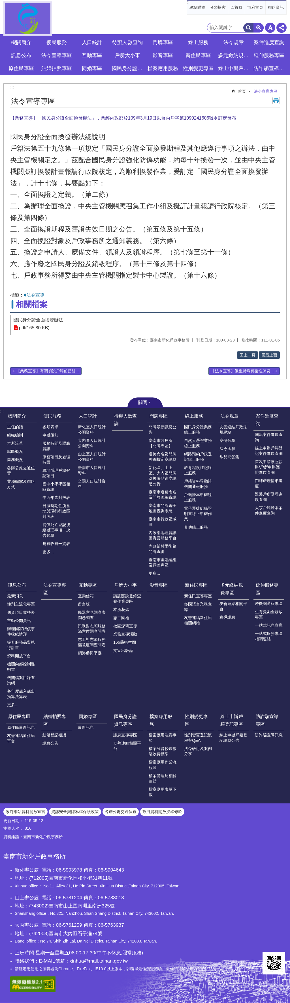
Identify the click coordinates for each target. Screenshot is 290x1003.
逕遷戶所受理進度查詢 (269, 497)
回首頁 (236, 7)
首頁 (242, 91)
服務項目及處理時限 (56, 459)
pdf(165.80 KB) (34, 327)
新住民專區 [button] (198, 55)
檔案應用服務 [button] (163, 68)
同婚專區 (88, 716)
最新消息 (15, 596)
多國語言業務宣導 (198, 607)
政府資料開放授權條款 (162, 811)
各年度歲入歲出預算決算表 (21, 694)
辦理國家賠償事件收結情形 (21, 631)
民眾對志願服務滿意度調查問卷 (92, 629)
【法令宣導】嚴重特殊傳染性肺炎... (242, 371)
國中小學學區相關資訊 (56, 487)
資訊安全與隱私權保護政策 (75, 811)
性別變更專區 (196, 720)
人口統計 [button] (92, 42)
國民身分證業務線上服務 (198, 430)
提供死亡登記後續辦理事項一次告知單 (56, 530)
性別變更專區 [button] (198, 68)
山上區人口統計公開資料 (92, 457)
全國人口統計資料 (92, 484)
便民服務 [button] (56, 42)
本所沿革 (15, 443)
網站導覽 (197, 7)
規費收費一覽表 (56, 543)
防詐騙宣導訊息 (269, 735)
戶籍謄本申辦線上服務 (198, 497)
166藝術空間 (124, 642)
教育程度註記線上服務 (198, 470)
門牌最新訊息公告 (162, 430)
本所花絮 (121, 609)
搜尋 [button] (248, 28)
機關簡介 (17, 416)
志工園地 (121, 617)
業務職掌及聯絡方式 (21, 484)
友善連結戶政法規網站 (233, 430)
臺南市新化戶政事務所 (27, 18)
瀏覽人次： (13, 828)
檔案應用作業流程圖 (162, 765)
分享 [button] (281, 28)
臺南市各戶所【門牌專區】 (160, 443)
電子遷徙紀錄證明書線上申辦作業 (198, 513)
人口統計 (88, 416)
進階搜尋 (258, 28)
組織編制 (15, 435)
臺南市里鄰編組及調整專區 (162, 562)
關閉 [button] (142, 402)
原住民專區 (19, 716)
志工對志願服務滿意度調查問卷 (92, 642)
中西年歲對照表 (56, 497)
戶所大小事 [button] (127, 55)
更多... (48, 552)
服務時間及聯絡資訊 (56, 446)
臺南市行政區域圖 (162, 522)
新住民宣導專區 (198, 596)
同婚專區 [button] (92, 68)
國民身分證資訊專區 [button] (128, 68)
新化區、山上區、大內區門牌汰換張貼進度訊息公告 (162, 475)
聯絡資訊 (276, 7)
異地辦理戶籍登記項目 (56, 473)
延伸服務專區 (267, 589)
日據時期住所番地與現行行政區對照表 (56, 511)
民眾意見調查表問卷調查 (92, 615)
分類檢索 (218, 7)
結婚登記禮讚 (54, 735)
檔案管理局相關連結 (162, 778)
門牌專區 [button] (163, 42)
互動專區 (88, 585)
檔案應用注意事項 (162, 738)
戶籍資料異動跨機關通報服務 (198, 484)
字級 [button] (270, 28)
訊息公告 (50, 743)
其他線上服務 (196, 527)
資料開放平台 (19, 656)
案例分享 (227, 440)
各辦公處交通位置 (21, 470)
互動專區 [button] (92, 55)
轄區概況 (15, 451)
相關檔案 (32, 304)
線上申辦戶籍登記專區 (231, 720)
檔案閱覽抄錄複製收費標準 (162, 751)
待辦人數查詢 (127, 42)
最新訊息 (86, 727)
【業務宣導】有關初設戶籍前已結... (47, 371)
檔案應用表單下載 (162, 792)
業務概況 (15, 459)
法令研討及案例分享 (198, 751)
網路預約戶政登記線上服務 (198, 457)
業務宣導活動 (125, 634)
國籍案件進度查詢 (269, 437)
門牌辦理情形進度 (269, 483)
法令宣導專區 (56, 55)
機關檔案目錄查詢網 (21, 680)
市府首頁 (255, 7)
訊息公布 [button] (21, 55)
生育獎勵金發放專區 (269, 614)
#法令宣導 (34, 295)
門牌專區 (159, 416)
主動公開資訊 (19, 620)
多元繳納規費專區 (231, 589)
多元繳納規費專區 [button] (234, 55)
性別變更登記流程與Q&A (198, 738)
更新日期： (13, 820)
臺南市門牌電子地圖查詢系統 (162, 508)
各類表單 (50, 427)
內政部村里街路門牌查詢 (162, 549)
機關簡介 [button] (21, 42)
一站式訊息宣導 (269, 625)
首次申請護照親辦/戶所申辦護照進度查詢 (269, 467)
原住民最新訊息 (21, 727)
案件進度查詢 (267, 420)
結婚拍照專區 (54, 720)
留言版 (84, 604)
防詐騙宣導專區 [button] (269, 68)
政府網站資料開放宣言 (25, 811)
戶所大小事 (125, 585)
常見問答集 (229, 457)
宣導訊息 (227, 617)
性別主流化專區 (21, 604)
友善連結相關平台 (233, 606)
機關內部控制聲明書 (21, 667)
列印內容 (276, 100)
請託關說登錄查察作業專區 (127, 599)
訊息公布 (17, 585)
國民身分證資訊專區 (125, 720)
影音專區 (163, 55)
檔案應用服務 (161, 720)
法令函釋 (227, 448)
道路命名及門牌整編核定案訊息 (162, 457)
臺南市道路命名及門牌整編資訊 (162, 495)
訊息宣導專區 (125, 735)
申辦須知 (50, 435)
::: (189, 2)
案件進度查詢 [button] (269, 42)
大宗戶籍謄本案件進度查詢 (269, 510)
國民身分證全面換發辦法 (38, 319)
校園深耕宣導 (125, 626)
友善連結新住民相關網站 (198, 620)
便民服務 (52, 416)
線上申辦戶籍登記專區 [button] (234, 68)
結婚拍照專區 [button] (56, 68)
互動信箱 (86, 596)
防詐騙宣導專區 (267, 720)
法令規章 (229, 416)
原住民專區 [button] (21, 68)
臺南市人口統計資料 (92, 470)
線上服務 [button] (198, 42)
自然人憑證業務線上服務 (198, 443)
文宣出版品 (123, 650)
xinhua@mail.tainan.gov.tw (99, 961)
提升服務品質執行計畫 (21, 645)
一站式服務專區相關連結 (269, 636)
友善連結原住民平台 (21, 738)
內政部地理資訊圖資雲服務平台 (162, 535)
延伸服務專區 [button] (269, 55)
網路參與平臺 (90, 653)
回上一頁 (247, 355)
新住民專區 (196, 585)
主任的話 (15, 427)
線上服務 (194, 416)
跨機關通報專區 (269, 603)
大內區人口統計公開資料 (92, 443)
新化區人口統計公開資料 (92, 430)
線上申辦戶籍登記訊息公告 (233, 738)
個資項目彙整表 (21, 612)
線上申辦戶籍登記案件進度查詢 (269, 451)
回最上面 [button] (269, 355)
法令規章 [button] (233, 42)
